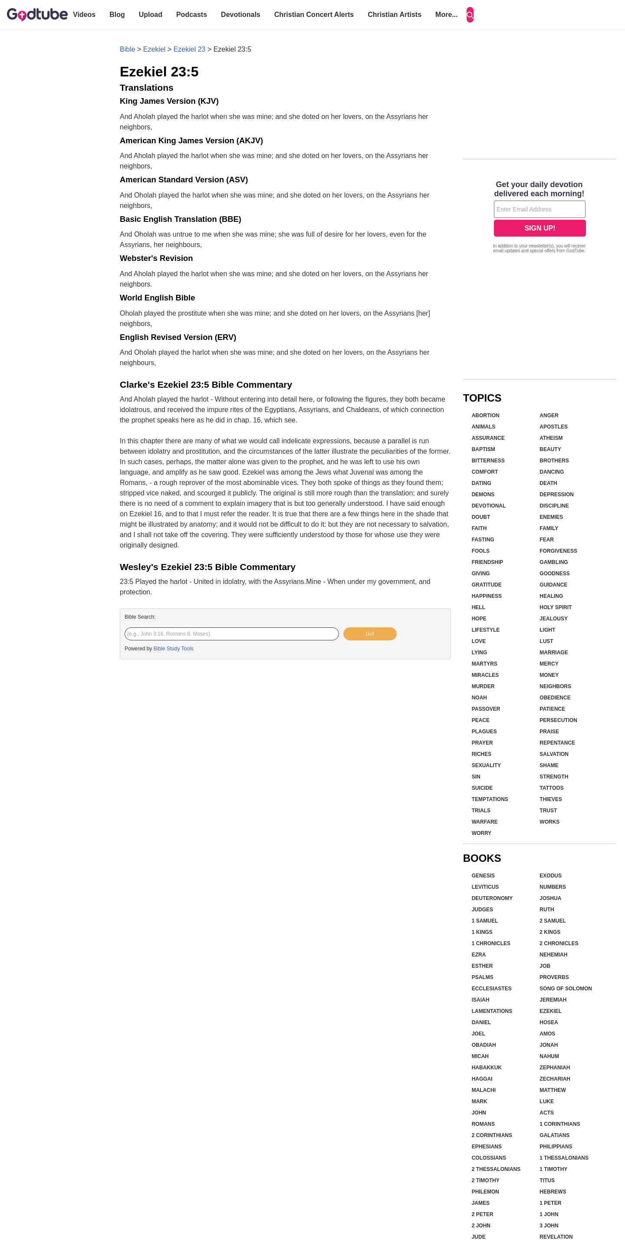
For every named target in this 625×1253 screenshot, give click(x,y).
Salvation (554, 754)
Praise (549, 732)
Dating (481, 483)
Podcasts (191, 14)
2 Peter (482, 1214)
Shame (548, 765)
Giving (481, 573)
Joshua (550, 898)
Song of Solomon (565, 989)
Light (547, 630)
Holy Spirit (555, 607)
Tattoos (551, 788)
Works (549, 822)
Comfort (485, 472)
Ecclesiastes (492, 989)
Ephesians (487, 1147)
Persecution (558, 720)
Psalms (482, 977)
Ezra (479, 955)
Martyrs (484, 664)
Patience (552, 709)
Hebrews (552, 1192)
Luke (546, 1101)
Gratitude (487, 585)
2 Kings (549, 932)
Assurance (488, 438)
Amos (547, 1034)
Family (548, 528)
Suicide (482, 788)
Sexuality (486, 765)
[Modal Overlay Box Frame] (539, 218)
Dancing (551, 472)
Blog (117, 14)
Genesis (483, 876)
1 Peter (550, 1203)
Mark (479, 1101)
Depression (556, 494)
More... (446, 14)
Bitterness (488, 461)
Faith (479, 528)
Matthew (552, 1090)
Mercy (548, 664)
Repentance (557, 743)
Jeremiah (552, 1000)
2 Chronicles (558, 943)
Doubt (481, 517)
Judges (482, 910)
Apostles (553, 427)
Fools (481, 551)
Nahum (549, 1056)
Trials (481, 811)
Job (544, 966)
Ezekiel (154, 49)
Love (479, 641)
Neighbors (555, 686)
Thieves (550, 799)
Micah (480, 1056)
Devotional (489, 506)
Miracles (485, 675)
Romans (483, 1124)
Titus (547, 1180)
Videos (84, 14)
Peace (481, 720)
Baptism (483, 449)
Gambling (553, 562)
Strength (553, 777)
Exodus (550, 876)
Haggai (482, 1079)
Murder (483, 686)
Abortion (486, 415)
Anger (548, 415)
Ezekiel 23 (190, 49)
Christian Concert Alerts (314, 14)
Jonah (548, 1045)
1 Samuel (485, 921)
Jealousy (553, 619)
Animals (484, 427)
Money (549, 675)
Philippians (555, 1147)
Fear (546, 540)
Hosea (548, 1022)
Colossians (489, 1158)
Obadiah (484, 1045)
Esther (482, 966)
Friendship (487, 562)
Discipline (554, 506)
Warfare (485, 822)
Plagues (484, 732)
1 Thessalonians (564, 1158)
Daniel (481, 1022)
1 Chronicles (491, 943)
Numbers (552, 887)
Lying (479, 653)
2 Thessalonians (496, 1169)
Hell (478, 607)
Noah (479, 698)
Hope (479, 619)
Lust (546, 641)
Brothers (554, 461)
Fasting (483, 540)
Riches (481, 754)
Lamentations (492, 1011)
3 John (548, 1226)
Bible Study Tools (174, 649)
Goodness (554, 573)
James (481, 1203)
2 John (481, 1226)
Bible (127, 49)
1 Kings (482, 932)
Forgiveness (558, 551)
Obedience (554, 698)
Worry (482, 833)
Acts (546, 1113)
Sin (476, 777)
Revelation (555, 1237)
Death (548, 483)
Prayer (482, 743)
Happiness (487, 596)
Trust (548, 811)
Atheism (550, 438)
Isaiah (481, 1000)
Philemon (485, 1192)
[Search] (470, 15)
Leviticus (485, 887)
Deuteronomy (492, 898)
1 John (548, 1214)
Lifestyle (486, 630)
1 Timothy (553, 1169)
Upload (150, 14)
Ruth (546, 910)
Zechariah (554, 1079)
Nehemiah (553, 955)
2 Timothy (486, 1180)
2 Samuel (552, 921)
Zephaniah (554, 1068)
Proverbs (554, 977)
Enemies (551, 517)
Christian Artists (394, 14)
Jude (479, 1237)
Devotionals (240, 14)
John (479, 1113)
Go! (370, 634)
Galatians (554, 1135)
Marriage (553, 653)
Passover (486, 709)
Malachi (484, 1090)
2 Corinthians (492, 1135)
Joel (478, 1034)
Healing (551, 596)
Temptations (490, 799)
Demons (483, 494)
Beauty (550, 449)
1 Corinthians (559, 1124)
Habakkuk (487, 1068)
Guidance (553, 585)
